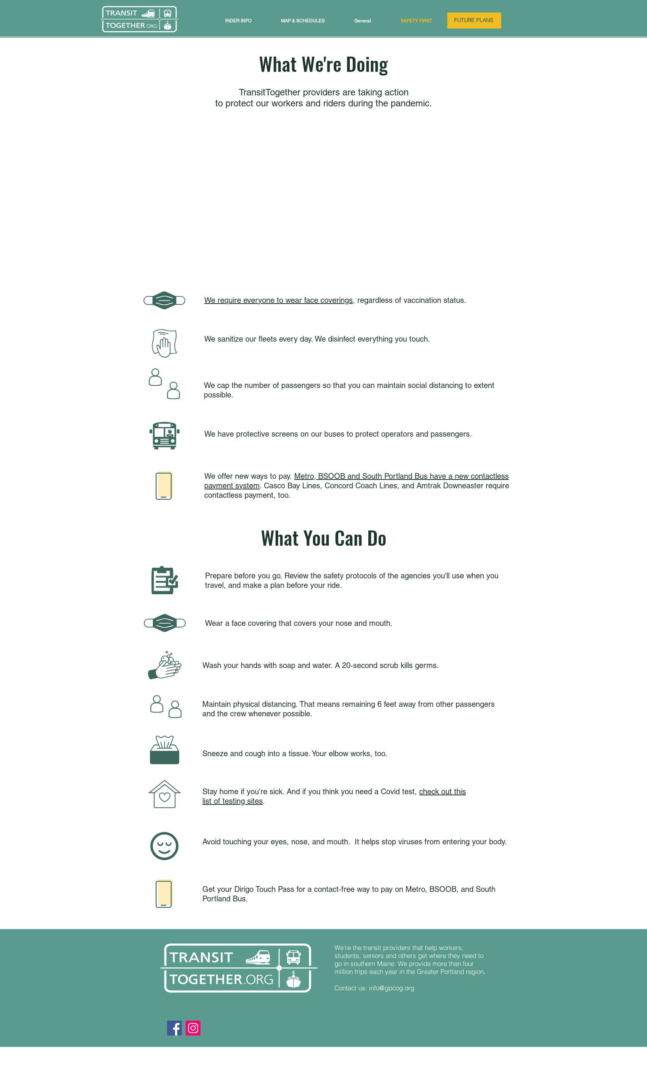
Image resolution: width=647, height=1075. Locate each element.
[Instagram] (193, 1028)
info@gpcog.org (391, 988)
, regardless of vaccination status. (409, 300)
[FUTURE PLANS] (474, 20)
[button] (238, 20)
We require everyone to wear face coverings (278, 300)
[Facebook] (174, 1028)
